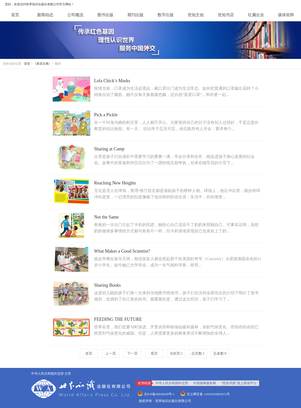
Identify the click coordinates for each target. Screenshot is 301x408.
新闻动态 (45, 15)
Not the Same (106, 217)
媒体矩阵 (286, 15)
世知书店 (226, 15)
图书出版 (105, 15)
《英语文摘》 (42, 63)
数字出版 (166, 15)
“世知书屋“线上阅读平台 (239, 383)
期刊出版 (135, 15)
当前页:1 (176, 353)
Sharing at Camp (109, 148)
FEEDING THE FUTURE (118, 319)
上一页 (110, 353)
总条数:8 (220, 353)
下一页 (132, 353)
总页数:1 (198, 353)
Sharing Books (107, 285)
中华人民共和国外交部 (172, 383)
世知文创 (196, 15)
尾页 (154, 353)
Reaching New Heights (115, 182)
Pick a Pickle (106, 114)
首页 (15, 15)
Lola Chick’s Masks (112, 80)
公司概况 (75, 15)
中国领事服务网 (204, 383)
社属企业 (256, 15)
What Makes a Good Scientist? (122, 251)
